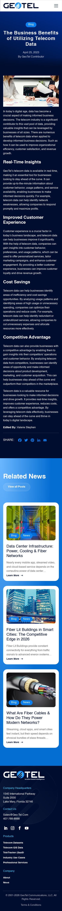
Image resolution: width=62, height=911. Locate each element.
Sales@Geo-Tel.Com (15, 815)
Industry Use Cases (14, 858)
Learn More (12, 575)
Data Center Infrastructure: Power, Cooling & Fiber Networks (29, 551)
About (6, 878)
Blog (31, 24)
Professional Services (15, 863)
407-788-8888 (11, 819)
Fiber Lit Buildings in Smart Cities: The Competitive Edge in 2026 (29, 634)
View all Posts (16, 487)
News (26, 535)
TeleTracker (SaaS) (13, 853)
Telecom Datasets (13, 843)
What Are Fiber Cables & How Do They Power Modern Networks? (28, 718)
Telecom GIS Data (13, 848)
